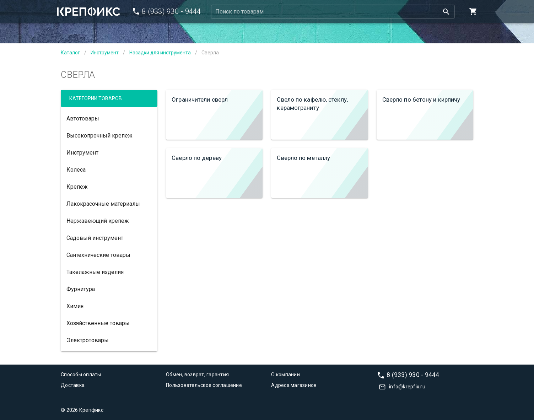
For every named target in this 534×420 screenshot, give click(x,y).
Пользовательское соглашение (204, 385)
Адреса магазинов (294, 385)
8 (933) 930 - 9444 (413, 374)
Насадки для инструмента (160, 52)
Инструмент (105, 52)
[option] (109, 118)
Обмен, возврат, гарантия (197, 374)
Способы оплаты (81, 374)
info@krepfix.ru (407, 386)
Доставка (73, 385)
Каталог (70, 52)
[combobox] (333, 12)
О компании (285, 374)
